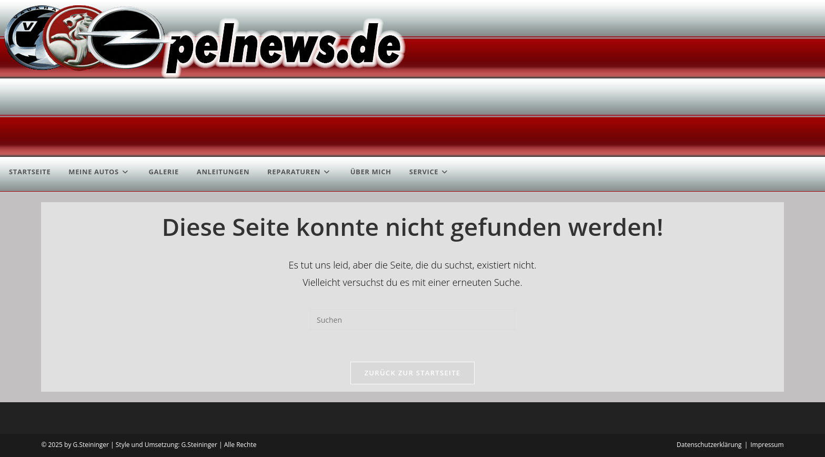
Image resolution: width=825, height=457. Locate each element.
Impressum (766, 444)
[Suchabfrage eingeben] (412, 319)
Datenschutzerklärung (709, 444)
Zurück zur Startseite (413, 372)
